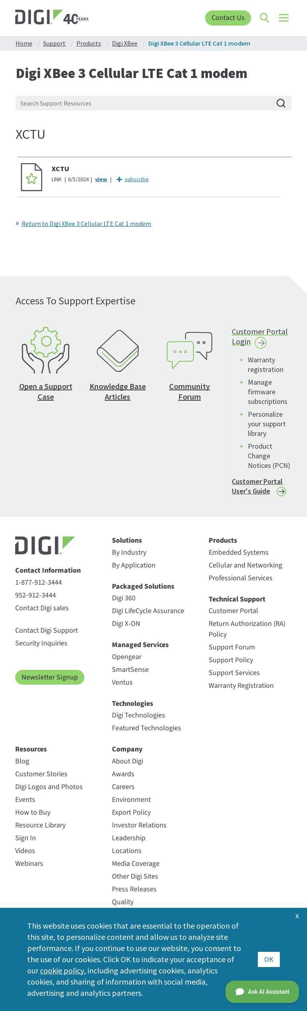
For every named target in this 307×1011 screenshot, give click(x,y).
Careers (123, 787)
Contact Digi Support (46, 630)
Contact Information (48, 570)
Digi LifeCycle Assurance (148, 611)
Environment (131, 800)
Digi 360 (124, 598)
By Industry (129, 552)
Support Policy (231, 660)
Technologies (132, 703)
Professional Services (241, 578)
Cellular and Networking (245, 565)
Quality (123, 902)
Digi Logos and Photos (49, 787)
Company (127, 749)
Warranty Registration (241, 686)
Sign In (25, 838)
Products (223, 540)
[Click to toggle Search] (265, 18)
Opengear (127, 657)
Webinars (29, 864)
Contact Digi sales (42, 608)
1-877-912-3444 (38, 582)
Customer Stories (41, 774)
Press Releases (134, 889)
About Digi (127, 761)
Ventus (122, 682)
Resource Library (40, 825)
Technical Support (237, 599)
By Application (133, 565)
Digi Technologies (138, 715)
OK (268, 959)
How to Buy (32, 812)
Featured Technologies (146, 728)
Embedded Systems (239, 552)
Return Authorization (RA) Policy (247, 629)
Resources (31, 749)
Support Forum (232, 647)
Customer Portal (233, 611)
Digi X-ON (126, 624)
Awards (123, 774)
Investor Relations (139, 825)
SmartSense (130, 670)
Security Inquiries (41, 643)
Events (25, 800)
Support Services (234, 673)
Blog (22, 761)
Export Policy (131, 812)
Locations (127, 851)
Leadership (129, 838)
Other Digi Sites (135, 876)
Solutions (127, 540)
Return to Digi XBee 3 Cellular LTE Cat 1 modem (86, 224)
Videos (25, 851)
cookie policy (62, 970)
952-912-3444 (35, 595)
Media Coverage (135, 864)
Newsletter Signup (50, 677)
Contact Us (228, 18)
